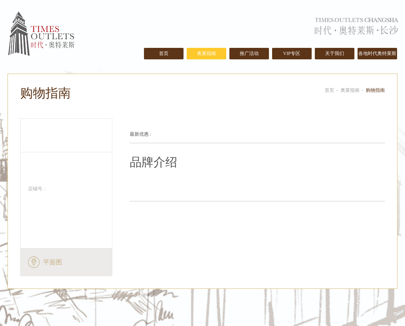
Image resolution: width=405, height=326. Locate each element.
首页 (163, 53)
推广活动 (249, 53)
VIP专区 (291, 53)
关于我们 (334, 53)
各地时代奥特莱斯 (377, 53)
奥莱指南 (206, 53)
